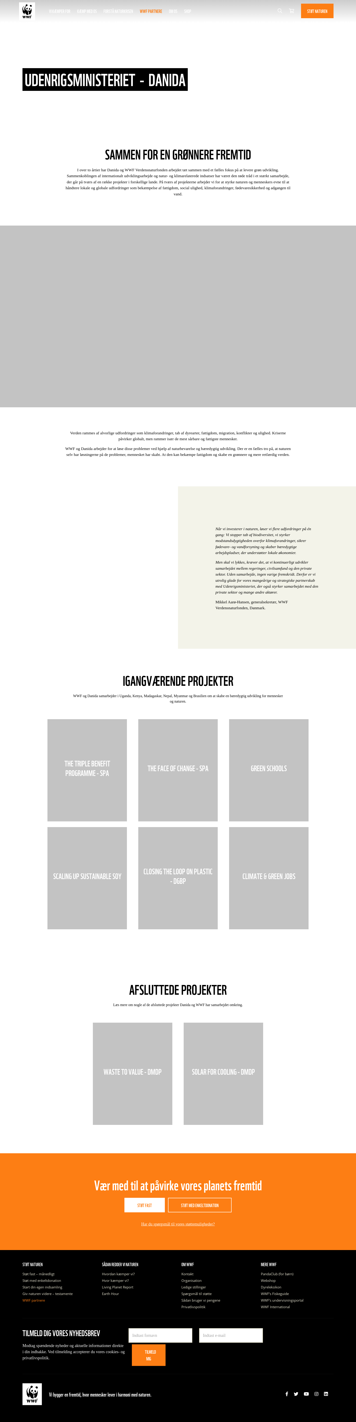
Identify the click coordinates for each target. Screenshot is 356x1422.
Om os (173, 10)
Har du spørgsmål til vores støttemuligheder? (178, 1224)
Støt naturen (317, 10)
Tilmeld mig (150, 1355)
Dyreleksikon (271, 1287)
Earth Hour (110, 1293)
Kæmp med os (87, 10)
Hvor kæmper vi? (115, 1280)
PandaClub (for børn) (277, 1274)
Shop (187, 10)
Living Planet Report (117, 1287)
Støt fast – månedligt (38, 1274)
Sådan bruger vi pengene (200, 1300)
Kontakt (187, 1274)
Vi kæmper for (59, 10)
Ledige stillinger (193, 1287)
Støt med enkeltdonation (200, 1205)
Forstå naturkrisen (118, 10)
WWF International (275, 1307)
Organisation (191, 1280)
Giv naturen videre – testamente (47, 1293)
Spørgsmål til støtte (196, 1293)
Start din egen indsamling (42, 1287)
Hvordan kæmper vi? (118, 1274)
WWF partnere (151, 10)
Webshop (268, 1280)
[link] (286, 1394)
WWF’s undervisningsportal (282, 1300)
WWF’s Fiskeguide (275, 1293)
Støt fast (144, 1205)
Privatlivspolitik (193, 1307)
